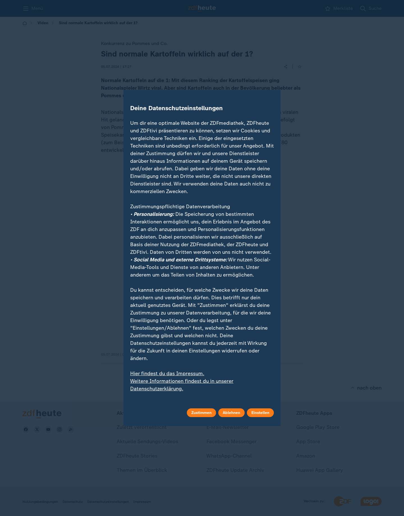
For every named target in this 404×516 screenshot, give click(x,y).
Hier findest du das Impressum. (167, 373)
